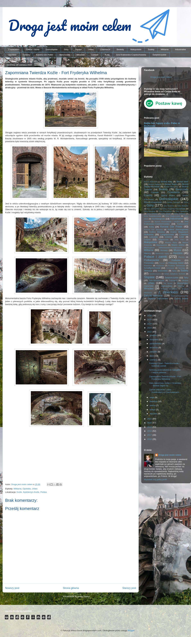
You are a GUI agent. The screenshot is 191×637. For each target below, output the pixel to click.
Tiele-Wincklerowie (157, 280)
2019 (149, 427)
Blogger (131, 630)
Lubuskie (153, 237)
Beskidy (120, 49)
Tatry (186, 277)
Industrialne (180, 49)
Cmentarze (105, 49)
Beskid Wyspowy (171, 187)
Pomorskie (149, 263)
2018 (149, 431)
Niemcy (147, 253)
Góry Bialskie (182, 206)
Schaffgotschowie (152, 268)
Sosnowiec (163, 270)
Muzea (177, 250)
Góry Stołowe (179, 214)
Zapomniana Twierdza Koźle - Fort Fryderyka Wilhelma (165, 377)
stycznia (154, 413)
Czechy (26, 55)
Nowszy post (12, 588)
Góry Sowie (166, 214)
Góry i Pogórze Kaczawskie (174, 209)
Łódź (181, 237)
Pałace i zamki (32, 49)
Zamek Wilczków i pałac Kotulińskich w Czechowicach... (165, 390)
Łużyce (147, 239)
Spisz (174, 271)
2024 (149, 324)
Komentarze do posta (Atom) (76, 596)
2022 (149, 332)
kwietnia (154, 401)
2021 (149, 419)
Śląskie (78, 49)
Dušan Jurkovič (173, 202)
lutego (153, 409)
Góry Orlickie (152, 214)
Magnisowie (163, 239)
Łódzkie (168, 237)
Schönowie (170, 268)
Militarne (165, 49)
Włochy (181, 286)
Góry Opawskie (181, 211)
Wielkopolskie (166, 286)
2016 (149, 439)
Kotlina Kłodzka (157, 232)
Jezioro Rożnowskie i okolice (167, 221)
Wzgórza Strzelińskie (169, 289)
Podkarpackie (151, 260)
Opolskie (12, 55)
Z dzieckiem (13, 49)
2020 (149, 423)
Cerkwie (94, 55)
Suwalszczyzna (155, 274)
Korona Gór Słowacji (153, 229)
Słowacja (148, 270)
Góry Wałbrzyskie (172, 216)
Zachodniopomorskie (179, 296)
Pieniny (181, 257)
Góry (66, 49)
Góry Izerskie (149, 211)
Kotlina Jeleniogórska (178, 229)
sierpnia (154, 351)
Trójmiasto (173, 280)
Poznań (162, 263)
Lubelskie (183, 234)
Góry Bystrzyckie (153, 209)
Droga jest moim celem (161, 77)
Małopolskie (135, 49)
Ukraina (185, 280)
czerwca (154, 360)
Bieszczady (65, 55)
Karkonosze (182, 224)
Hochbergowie (158, 219)
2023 (149, 328)
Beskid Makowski (150, 182)
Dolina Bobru (168, 195)
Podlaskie (176, 260)
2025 (149, 319)
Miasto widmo (178, 245)
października (156, 343)
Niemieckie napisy (162, 253)
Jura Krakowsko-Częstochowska (131, 55)
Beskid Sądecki (154, 184)
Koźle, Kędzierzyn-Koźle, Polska (32, 492)
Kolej (107, 55)
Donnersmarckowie (153, 202)
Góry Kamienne (165, 211)
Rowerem (148, 265)
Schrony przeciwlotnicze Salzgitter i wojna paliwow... (165, 371)
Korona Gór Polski (44, 55)
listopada (154, 339)
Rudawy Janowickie (176, 265)
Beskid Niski (182, 181)
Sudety (151, 49)
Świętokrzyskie (159, 55)
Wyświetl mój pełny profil (155, 479)
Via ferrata (168, 283)
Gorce (186, 202)
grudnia (153, 335)
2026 (149, 315)
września (154, 347)
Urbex (91, 49)
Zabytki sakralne (153, 295)
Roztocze (160, 265)
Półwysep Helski (176, 263)
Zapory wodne (181, 298)
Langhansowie (167, 234)
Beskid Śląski (171, 184)
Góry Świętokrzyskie (152, 216)
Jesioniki (147, 222)
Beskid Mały (166, 181)
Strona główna (71, 588)
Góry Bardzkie (169, 206)
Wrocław (81, 55)
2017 (149, 435)
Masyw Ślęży (171, 242)
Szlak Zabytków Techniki (174, 274)
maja (152, 397)
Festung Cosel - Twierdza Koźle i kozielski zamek (164, 364)
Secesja (181, 268)
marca (153, 405)
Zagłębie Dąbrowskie (158, 298)
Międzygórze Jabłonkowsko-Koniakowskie (163, 247)
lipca (152, 356)
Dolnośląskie (52, 49)
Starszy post (129, 588)
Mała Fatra (179, 240)
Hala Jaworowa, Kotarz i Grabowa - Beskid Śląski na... (165, 384)
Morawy (164, 250)
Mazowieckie (161, 245)
